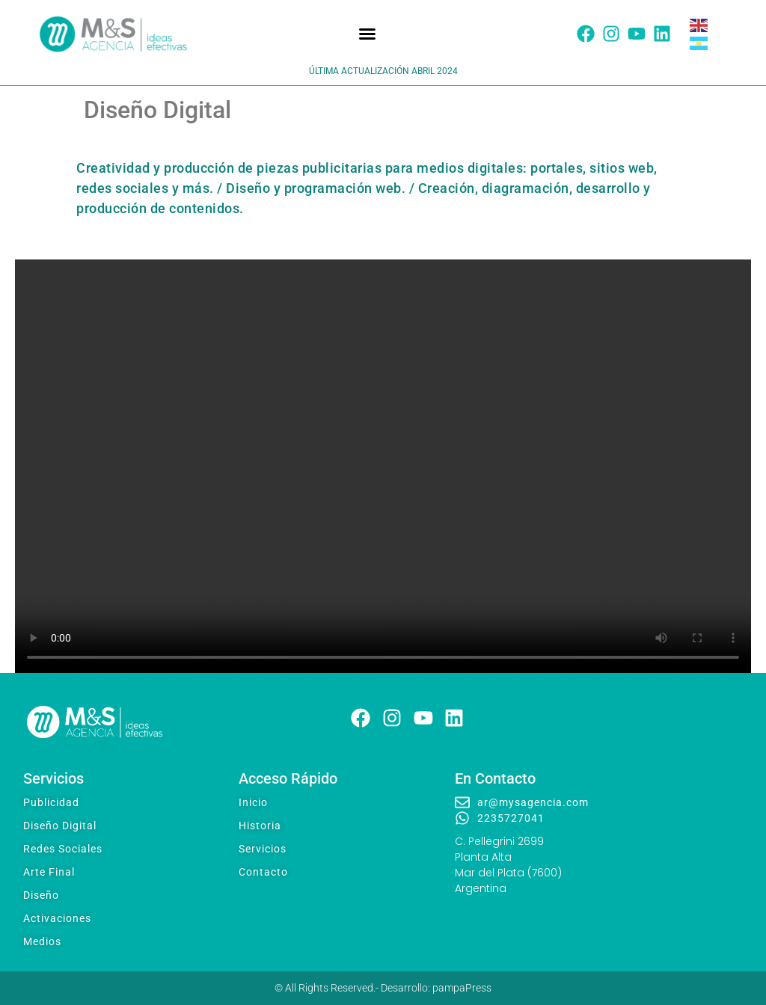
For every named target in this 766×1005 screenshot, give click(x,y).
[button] (367, 33)
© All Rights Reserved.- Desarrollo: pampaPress (383, 988)
